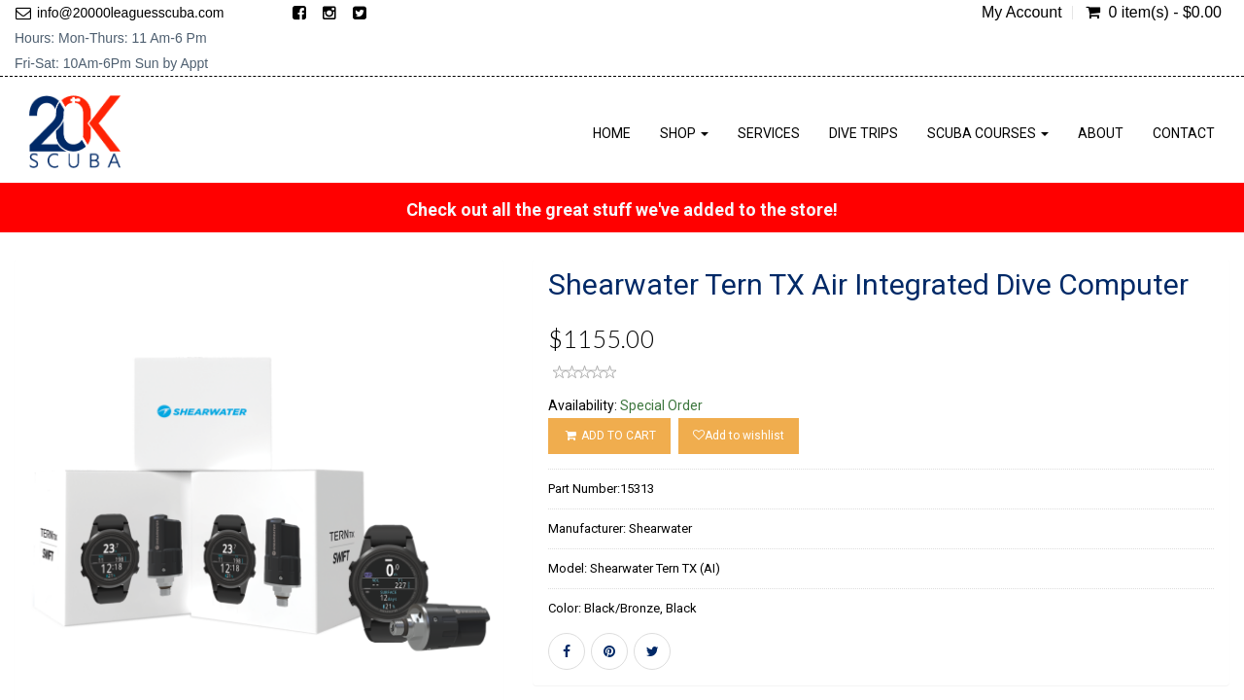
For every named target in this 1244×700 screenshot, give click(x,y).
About (1100, 133)
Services (769, 133)
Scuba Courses (988, 133)
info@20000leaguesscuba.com (130, 12)
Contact (1184, 133)
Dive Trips (863, 133)
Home (612, 133)
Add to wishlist (738, 435)
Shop (684, 133)
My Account (1022, 12)
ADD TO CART (609, 435)
